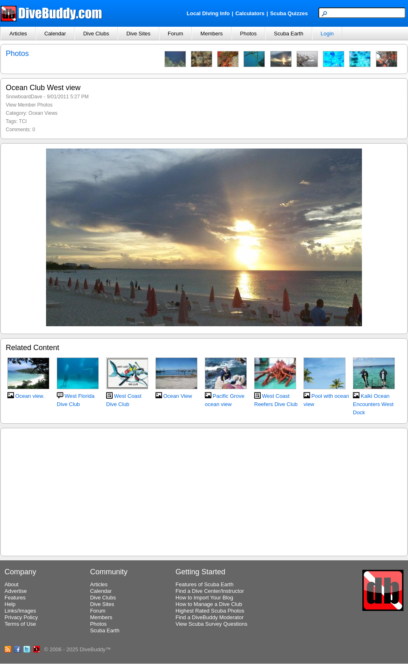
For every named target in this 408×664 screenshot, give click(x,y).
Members (211, 33)
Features (15, 597)
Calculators (249, 13)
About (12, 584)
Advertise (16, 591)
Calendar (55, 33)
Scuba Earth (289, 33)
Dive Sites (138, 33)
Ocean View (177, 396)
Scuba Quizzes (289, 13)
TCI (23, 121)
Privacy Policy (21, 617)
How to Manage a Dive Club (209, 604)
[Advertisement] (204, 490)
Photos (248, 33)
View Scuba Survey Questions (212, 624)
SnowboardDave (24, 97)
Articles (18, 33)
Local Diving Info (208, 13)
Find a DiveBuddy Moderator (209, 617)
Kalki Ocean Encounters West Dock (373, 404)
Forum (175, 33)
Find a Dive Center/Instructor (210, 591)
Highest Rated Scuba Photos (210, 611)
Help (10, 604)
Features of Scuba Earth (205, 584)
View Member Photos (29, 105)
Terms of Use (20, 624)
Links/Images (20, 611)
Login (327, 33)
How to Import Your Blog (204, 597)
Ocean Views (42, 113)
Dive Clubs (96, 33)
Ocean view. (29, 396)
